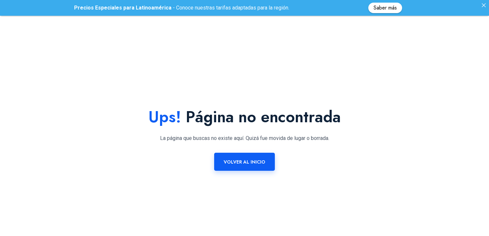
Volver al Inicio (244, 158)
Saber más (385, 7)
